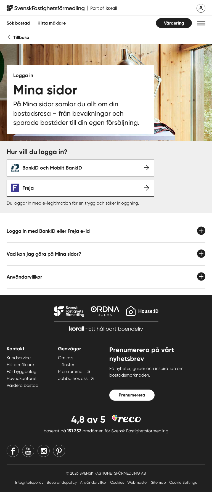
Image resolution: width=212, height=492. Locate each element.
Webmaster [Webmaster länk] (138, 482)
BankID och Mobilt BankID (52, 168)
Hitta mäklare (20, 364)
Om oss (65, 357)
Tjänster (66, 364)
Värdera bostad (22, 385)
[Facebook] (13, 451)
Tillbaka (21, 37)
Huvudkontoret (22, 378)
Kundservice (19, 357)
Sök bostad (18, 23)
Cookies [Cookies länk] (117, 482)
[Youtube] (28, 451)
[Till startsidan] (62, 8)
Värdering (174, 23)
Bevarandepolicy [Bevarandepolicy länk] (62, 482)
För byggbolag (21, 371)
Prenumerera (132, 395)
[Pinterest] (59, 451)
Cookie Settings (183, 482)
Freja (28, 188)
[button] (201, 23)
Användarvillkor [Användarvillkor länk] (94, 482)
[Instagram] (44, 451)
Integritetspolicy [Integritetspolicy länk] (29, 482)
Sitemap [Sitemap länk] (159, 482)
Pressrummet (71, 371)
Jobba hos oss (73, 378)
